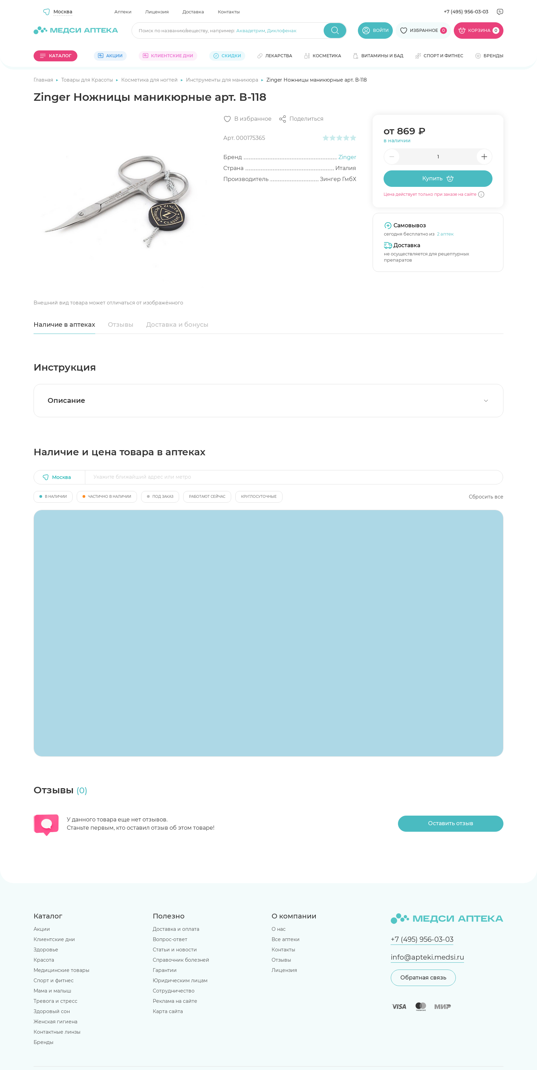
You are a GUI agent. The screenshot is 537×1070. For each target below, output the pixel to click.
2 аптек (445, 234)
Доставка (193, 11)
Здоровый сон (52, 1011)
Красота (44, 960)
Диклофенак (282, 30)
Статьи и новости (175, 950)
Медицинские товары (61, 970)
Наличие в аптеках (64, 324)
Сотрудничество (174, 991)
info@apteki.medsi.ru (427, 957)
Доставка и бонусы (177, 324)
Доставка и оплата (176, 929)
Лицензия (157, 11)
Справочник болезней (181, 960)
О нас (279, 929)
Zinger (347, 157)
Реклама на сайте (175, 1001)
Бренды (43, 1042)
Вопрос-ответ (170, 939)
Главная (44, 80)
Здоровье (46, 950)
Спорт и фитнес (54, 980)
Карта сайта (168, 1011)
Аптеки (123, 11)
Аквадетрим (250, 30)
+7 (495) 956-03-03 (466, 12)
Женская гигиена (55, 1022)
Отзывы (121, 324)
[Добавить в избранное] (247, 119)
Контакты (229, 11)
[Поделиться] (301, 119)
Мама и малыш (52, 991)
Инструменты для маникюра (223, 80)
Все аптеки (286, 939)
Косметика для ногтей (150, 80)
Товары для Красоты (87, 80)
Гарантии (165, 970)
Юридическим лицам (180, 980)
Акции (42, 929)
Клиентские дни (54, 939)
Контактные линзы (57, 1032)
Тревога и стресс (55, 1001)
